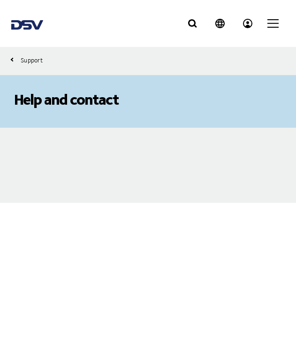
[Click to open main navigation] (273, 23)
